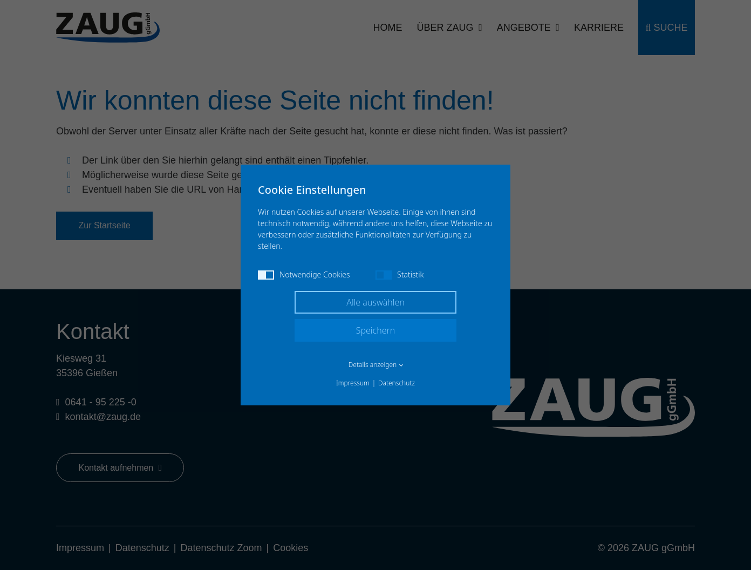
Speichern (375, 330)
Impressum (353, 383)
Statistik (400, 274)
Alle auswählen (375, 302)
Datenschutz (396, 383)
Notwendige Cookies (304, 274)
